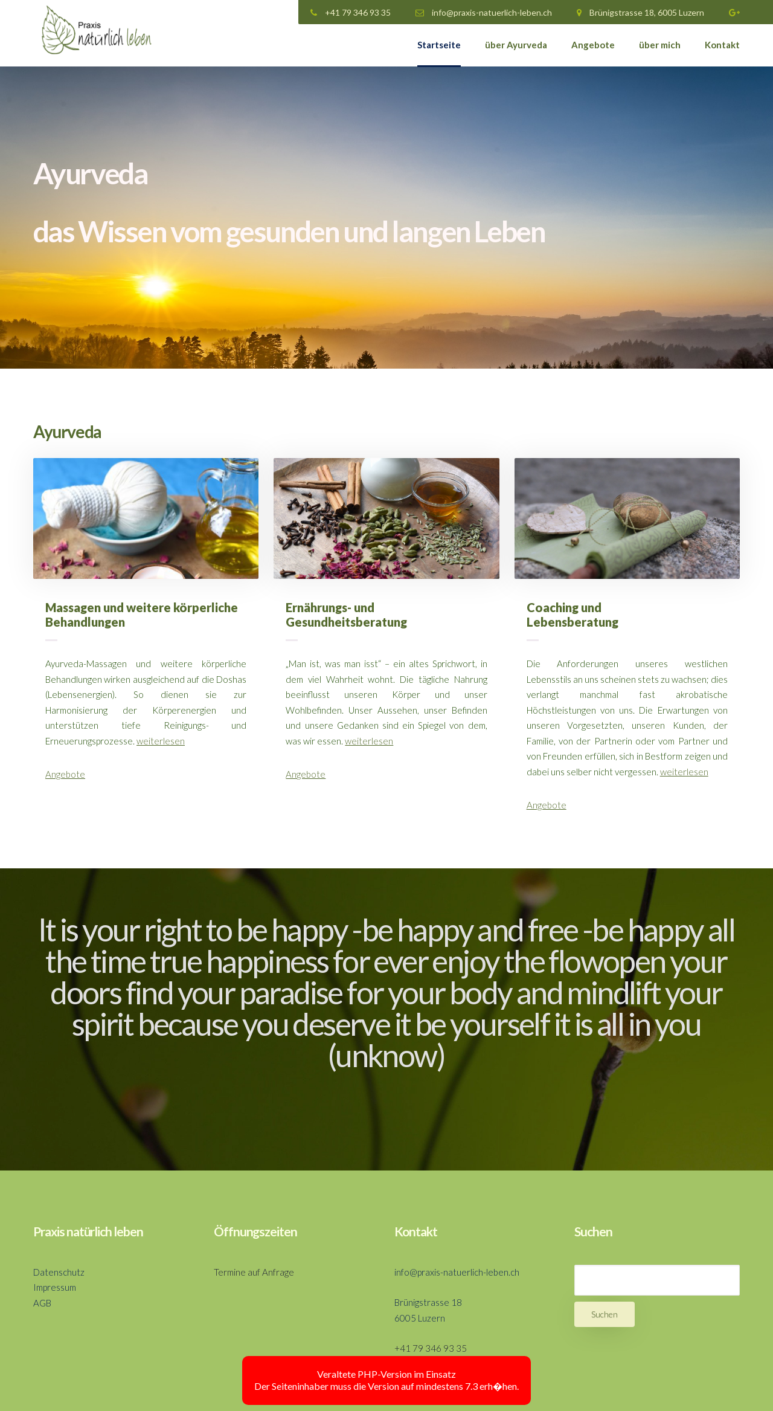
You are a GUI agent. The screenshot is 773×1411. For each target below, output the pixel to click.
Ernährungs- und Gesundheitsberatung (346, 614)
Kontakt (722, 44)
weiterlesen (160, 740)
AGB (42, 1302)
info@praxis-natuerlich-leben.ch (483, 12)
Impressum (54, 1287)
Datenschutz (59, 1272)
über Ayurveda (516, 44)
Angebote (593, 44)
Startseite (439, 44)
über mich (660, 44)
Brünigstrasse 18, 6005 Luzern (640, 12)
